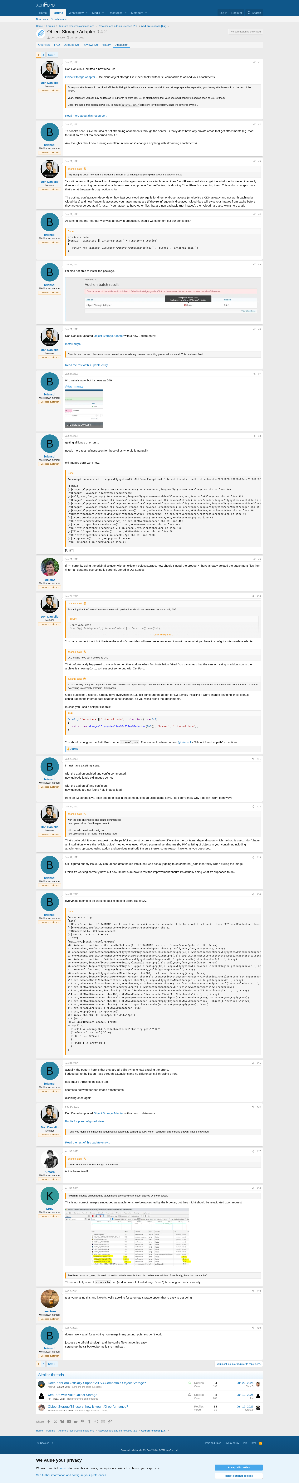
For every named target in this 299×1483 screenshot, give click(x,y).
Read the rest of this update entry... (87, 365)
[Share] (254, 62)
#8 (259, 436)
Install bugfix (73, 343)
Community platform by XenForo (149, 1450)
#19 (259, 1291)
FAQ (57, 44)
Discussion (122, 44)
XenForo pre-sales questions (86, 1387)
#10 (259, 596)
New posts (42, 19)
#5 (259, 264)
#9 (259, 559)
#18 (259, 1188)
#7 (259, 374)
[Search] (254, 12)
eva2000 (249, 1410)
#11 (259, 759)
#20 (259, 1328)
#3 (259, 161)
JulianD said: (75, 678)
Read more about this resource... (86, 115)
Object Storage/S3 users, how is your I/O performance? (88, 1406)
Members (137, 12)
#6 (259, 329)
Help (244, 1442)
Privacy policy (231, 1442)
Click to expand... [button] (163, 634)
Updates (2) (71, 44)
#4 (259, 214)
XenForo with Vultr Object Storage (72, 1395)
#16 (259, 1106)
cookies (64, 1468)
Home (43, 12)
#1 (259, 62)
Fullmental (53, 1410)
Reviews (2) (90, 44)
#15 (259, 1063)
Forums (57, 12)
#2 (259, 124)
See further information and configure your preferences (71, 1475)
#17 (259, 1151)
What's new (76, 12)
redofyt (51, 1387)
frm (49, 1398)
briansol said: (75, 168)
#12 (259, 806)
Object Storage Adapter (80, 77)
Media (96, 12)
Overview (44, 44)
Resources (116, 12)
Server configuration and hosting (91, 1410)
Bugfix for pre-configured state (84, 1121)
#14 (259, 894)
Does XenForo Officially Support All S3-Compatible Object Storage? (97, 1383)
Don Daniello (58, 37)
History (106, 44)
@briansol (184, 742)
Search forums (59, 19)
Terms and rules (212, 1442)
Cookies (43, 1442)
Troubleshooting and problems (82, 1398)
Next (50, 54)
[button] (86, 12)
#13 (259, 857)
